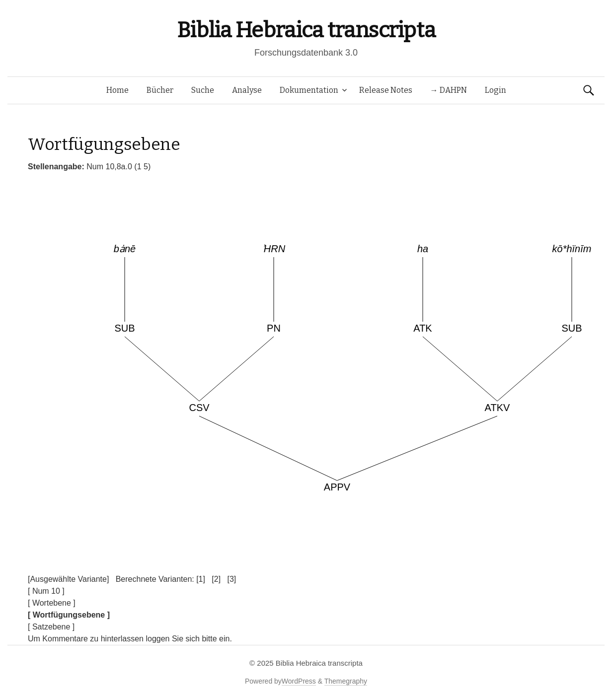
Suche (202, 90)
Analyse (247, 90)
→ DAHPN (448, 90)
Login (495, 90)
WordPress (299, 681)
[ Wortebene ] (52, 603)
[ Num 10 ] (46, 591)
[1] (200, 579)
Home (117, 90)
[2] (216, 579)
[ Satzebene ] (51, 627)
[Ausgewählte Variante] (68, 579)
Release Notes (385, 90)
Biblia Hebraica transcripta (306, 30)
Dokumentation (309, 90)
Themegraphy (345, 681)
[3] (231, 579)
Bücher (160, 90)
